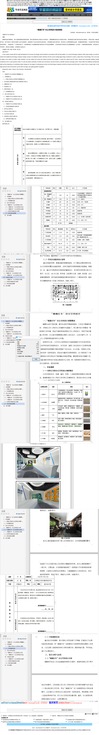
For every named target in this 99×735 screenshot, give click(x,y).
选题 (47, 2)
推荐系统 (56, 2)
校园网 (42, 2)
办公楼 (88, 4)
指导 (52, 0)
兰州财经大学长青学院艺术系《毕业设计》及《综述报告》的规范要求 (25, 715)
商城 (77, 0)
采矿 (27, 5)
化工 (32, 5)
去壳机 (8, 4)
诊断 (82, 2)
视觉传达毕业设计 (57, 15)
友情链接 (48, 724)
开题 (17, 0)
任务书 (11, 0)
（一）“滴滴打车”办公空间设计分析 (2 (12, 96)
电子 (32, 4)
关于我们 (43, 724)
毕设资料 (77, 15)
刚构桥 (15, 5)
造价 (83, 4)
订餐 (82, 0)
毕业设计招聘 (54, 724)
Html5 (15, 2)
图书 (39, 2)
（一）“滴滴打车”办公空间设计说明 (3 (12, 104)
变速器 (16, 4)
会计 (80, 5)
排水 (9, 5)
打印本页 (89, 714)
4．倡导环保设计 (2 (7, 89)
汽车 (76, 2)
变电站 (28, 4)
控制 (56, 4)
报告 (73, 5)
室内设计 (46, 5)
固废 (35, 5)
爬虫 (27, 2)
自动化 (68, 2)
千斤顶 (12, 4)
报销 (78, 5)
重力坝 (21, 5)
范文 (36, 0)
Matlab (62, 4)
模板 (28, 0)
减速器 (19, 4)
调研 (54, 0)
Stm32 (35, 4)
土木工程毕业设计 (46, 15)
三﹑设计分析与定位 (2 (8, 94)
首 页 (9, 15)
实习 (49, 0)
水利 (18, 5)
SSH (21, 2)
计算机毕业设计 (36, 15)
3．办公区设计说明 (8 (8, 114)
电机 (84, 2)
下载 (57, 0)
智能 (59, 4)
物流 (60, 5)
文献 (44, 0)
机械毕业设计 (15, 15)
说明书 (22, 0)
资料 (39, 0)
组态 (54, 4)
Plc (51, 4)
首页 (49, 18)
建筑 (68, 4)
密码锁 (48, 4)
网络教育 (60, 0)
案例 (65, 5)
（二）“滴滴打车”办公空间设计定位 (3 (12, 99)
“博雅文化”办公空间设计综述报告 (65, 715)
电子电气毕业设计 (25, 15)
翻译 (33, 0)
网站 (68, 0)
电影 (85, 0)
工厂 (38, 5)
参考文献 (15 (5, 123)
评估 (70, 5)
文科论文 (72, 15)
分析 (67, 5)
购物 (80, 0)
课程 (46, 0)
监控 (45, 4)
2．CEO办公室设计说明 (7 (9, 111)
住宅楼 (80, 4)
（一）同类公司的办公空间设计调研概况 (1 (13, 79)
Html (12, 2)
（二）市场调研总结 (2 (8, 91)
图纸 (23, 4)
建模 (87, 2)
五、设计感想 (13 (6, 121)
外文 (31, 0)
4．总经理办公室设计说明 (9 (9, 116)
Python (24, 2)
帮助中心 (83, 15)
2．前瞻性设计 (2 (6, 84)
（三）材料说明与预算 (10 (9, 118)
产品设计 (51, 5)
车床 (74, 2)
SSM (18, 2)
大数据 (30, 2)
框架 (73, 4)
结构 (70, 4)
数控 (71, 2)
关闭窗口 (96, 714)
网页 (71, 0)
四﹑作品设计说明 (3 (7, 101)
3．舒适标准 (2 (6, 86)
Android (9, 2)
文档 (14, 0)
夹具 (65, 2)
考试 (45, 2)
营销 (75, 5)
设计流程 (89, 15)
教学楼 (76, 4)
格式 (26, 0)
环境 (30, 5)
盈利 (62, 5)
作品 (41, 0)
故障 (79, 2)
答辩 (19, 0)
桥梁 (12, 5)
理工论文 (66, 15)
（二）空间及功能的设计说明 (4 (10, 106)
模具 (62, 2)
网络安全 (51, 2)
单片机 (38, 4)
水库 (25, 5)
